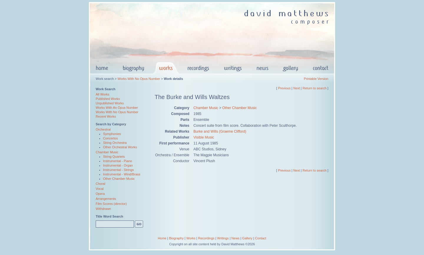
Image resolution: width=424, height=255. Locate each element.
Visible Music (203, 137)
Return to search (315, 88)
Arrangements (106, 198)
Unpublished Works (110, 103)
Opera (100, 193)
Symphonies (112, 134)
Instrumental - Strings (118, 170)
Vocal (100, 188)
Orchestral (103, 129)
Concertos (110, 138)
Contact (260, 238)
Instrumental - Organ (118, 165)
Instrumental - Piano (117, 161)
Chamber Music (107, 152)
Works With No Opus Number (138, 78)
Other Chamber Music (119, 178)
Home (162, 238)
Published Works (108, 99)
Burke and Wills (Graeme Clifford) (219, 131)
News (235, 238)
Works (191, 238)
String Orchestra (115, 142)
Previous (284, 88)
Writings (223, 238)
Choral (100, 183)
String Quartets (114, 156)
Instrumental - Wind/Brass (121, 174)
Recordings (206, 238)
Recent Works (106, 116)
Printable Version (316, 78)
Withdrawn (103, 208)
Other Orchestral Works (120, 147)
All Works (102, 94)
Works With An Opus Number (117, 107)
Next (296, 88)
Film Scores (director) (111, 203)
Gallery (247, 238)
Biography (176, 238)
